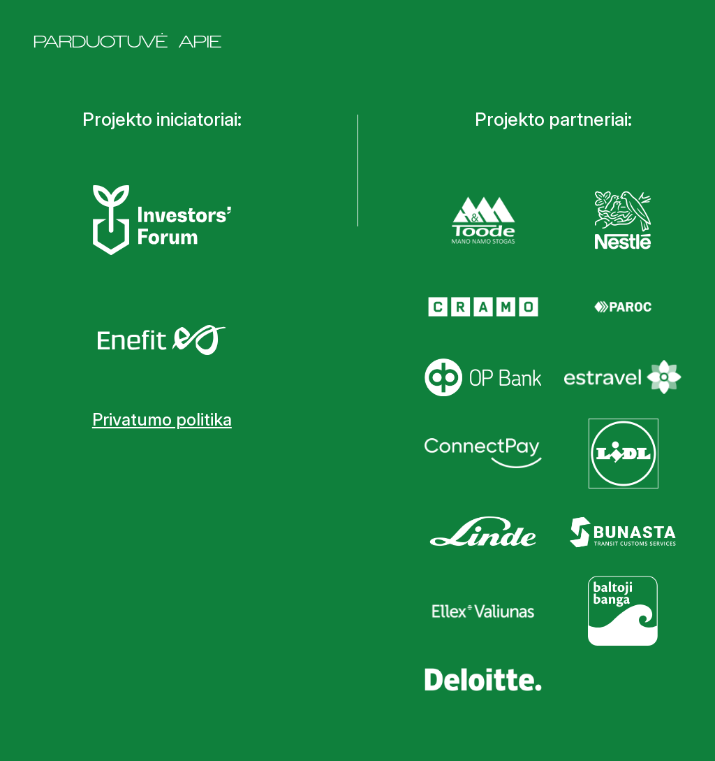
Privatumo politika (162, 420)
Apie (200, 41)
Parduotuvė (101, 41)
